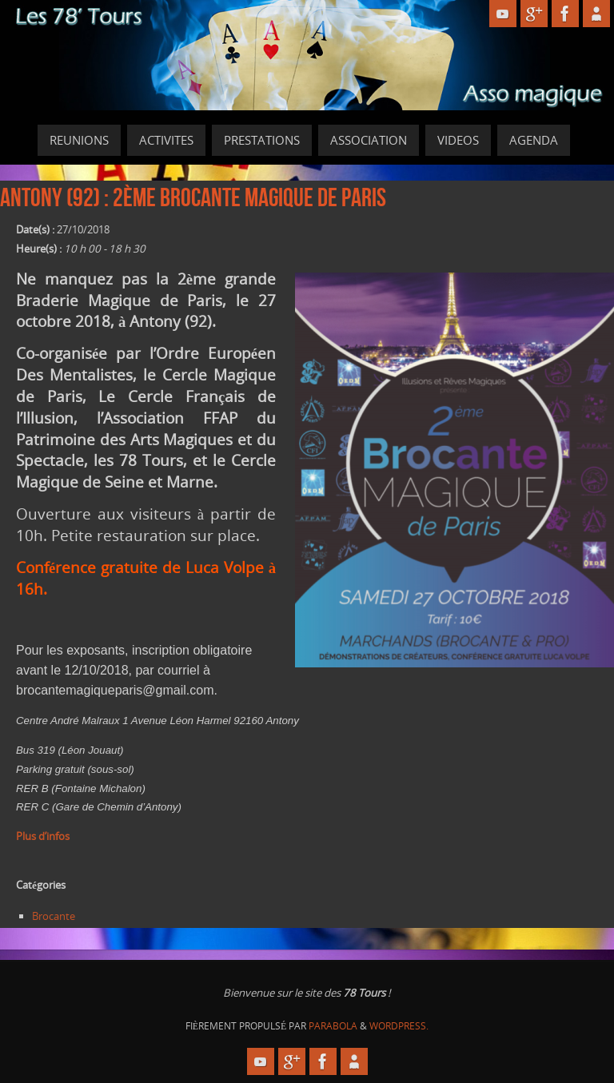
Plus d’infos (43, 836)
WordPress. (399, 1026)
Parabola (333, 1026)
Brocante (53, 916)
